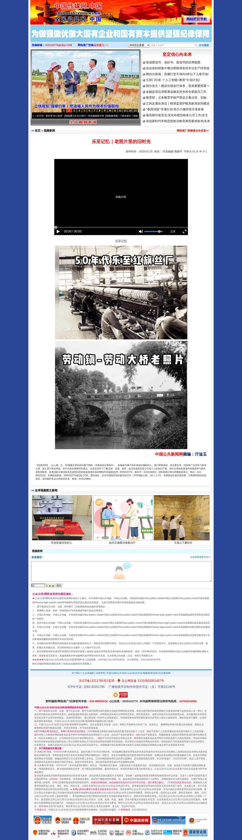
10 (110, 110)
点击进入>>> (101, 45)
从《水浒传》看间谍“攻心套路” (48, 116)
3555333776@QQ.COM (58, 45)
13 (125, 110)
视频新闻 (49, 130)
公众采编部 (88, 673)
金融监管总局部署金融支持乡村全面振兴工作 (176, 91)
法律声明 (100, 673)
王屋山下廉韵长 (184, 543)
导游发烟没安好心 (62, 543)
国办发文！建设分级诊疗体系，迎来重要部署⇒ (177, 85)
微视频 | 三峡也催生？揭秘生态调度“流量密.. (134, 116)
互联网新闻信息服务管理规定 (90, 606)
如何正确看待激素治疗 (123, 543)
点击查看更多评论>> (200, 557)
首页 (37, 130)
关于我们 (76, 673)
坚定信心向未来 (177, 54)
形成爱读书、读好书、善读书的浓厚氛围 (173, 62)
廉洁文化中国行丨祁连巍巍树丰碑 (88, 116)
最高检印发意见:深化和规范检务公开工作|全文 (177, 115)
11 (115, 110)
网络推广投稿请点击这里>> (193, 130)
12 (120, 110)
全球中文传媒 (61, 11)
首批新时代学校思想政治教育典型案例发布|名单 (178, 121)
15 (135, 110)
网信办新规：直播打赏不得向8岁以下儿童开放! (177, 74)
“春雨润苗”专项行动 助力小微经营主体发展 (175, 109)
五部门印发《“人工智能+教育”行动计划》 (174, 80)
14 (130, 110)
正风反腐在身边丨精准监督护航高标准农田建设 (177, 103)
